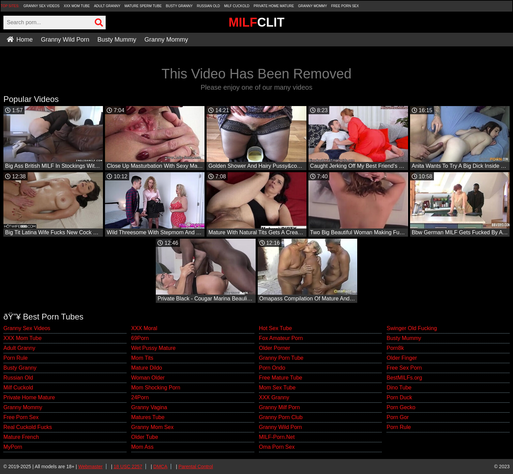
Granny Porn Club (281, 417)
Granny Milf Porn (279, 407)
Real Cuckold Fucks (27, 427)
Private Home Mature (274, 6)
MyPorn (12, 447)
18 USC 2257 (128, 466)
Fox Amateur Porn (281, 338)
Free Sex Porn (404, 368)
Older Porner (274, 348)
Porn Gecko (401, 407)
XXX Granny (274, 397)
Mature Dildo (146, 368)
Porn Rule (15, 358)
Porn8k (395, 348)
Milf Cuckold (236, 6)
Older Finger (402, 358)
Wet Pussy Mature (153, 348)
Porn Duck (399, 397)
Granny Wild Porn (65, 39)
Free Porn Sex (345, 6)
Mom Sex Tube (277, 387)
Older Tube (144, 437)
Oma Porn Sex (277, 447)
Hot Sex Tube (275, 328)
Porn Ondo (272, 368)
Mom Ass (142, 447)
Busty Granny (179, 6)
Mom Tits (142, 358)
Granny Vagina (149, 407)
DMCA (160, 466)
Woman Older (148, 378)
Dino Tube (399, 387)
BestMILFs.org (404, 378)
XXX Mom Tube (77, 6)
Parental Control (195, 466)
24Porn (140, 397)
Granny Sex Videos (42, 6)
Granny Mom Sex (152, 427)
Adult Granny (107, 6)
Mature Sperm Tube (143, 6)
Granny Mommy (312, 6)
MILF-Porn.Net (277, 437)
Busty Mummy (116, 39)
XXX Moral (144, 328)
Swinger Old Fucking (412, 328)
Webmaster (90, 466)
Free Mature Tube (280, 378)
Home (20, 39)
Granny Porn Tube (281, 358)
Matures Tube (148, 417)
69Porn (140, 338)
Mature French (21, 437)
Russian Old (208, 6)
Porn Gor (398, 417)
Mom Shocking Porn (155, 387)
